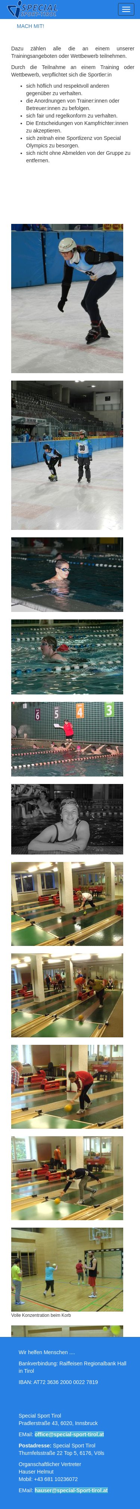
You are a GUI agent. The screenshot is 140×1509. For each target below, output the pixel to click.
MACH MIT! (30, 26)
